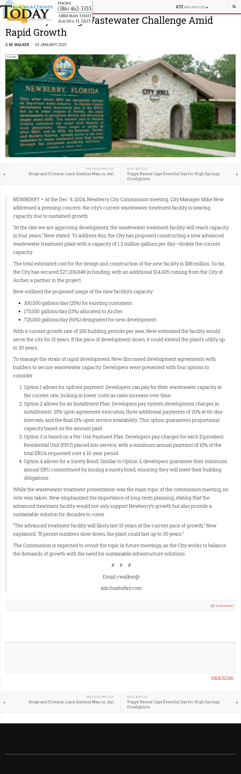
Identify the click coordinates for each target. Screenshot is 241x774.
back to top (223, 677)
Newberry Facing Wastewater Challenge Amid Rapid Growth (109, 26)
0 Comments (225, 606)
